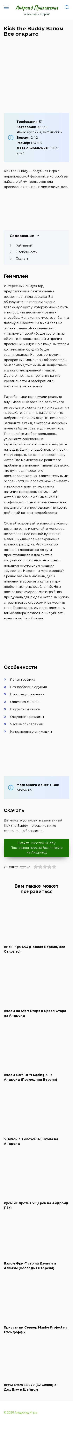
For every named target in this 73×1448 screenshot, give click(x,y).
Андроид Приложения (36, 7)
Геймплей (24, 245)
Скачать (22, 258)
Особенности (27, 252)
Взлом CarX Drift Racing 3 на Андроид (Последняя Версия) (30, 1077)
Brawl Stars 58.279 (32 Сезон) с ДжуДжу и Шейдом (30, 1387)
